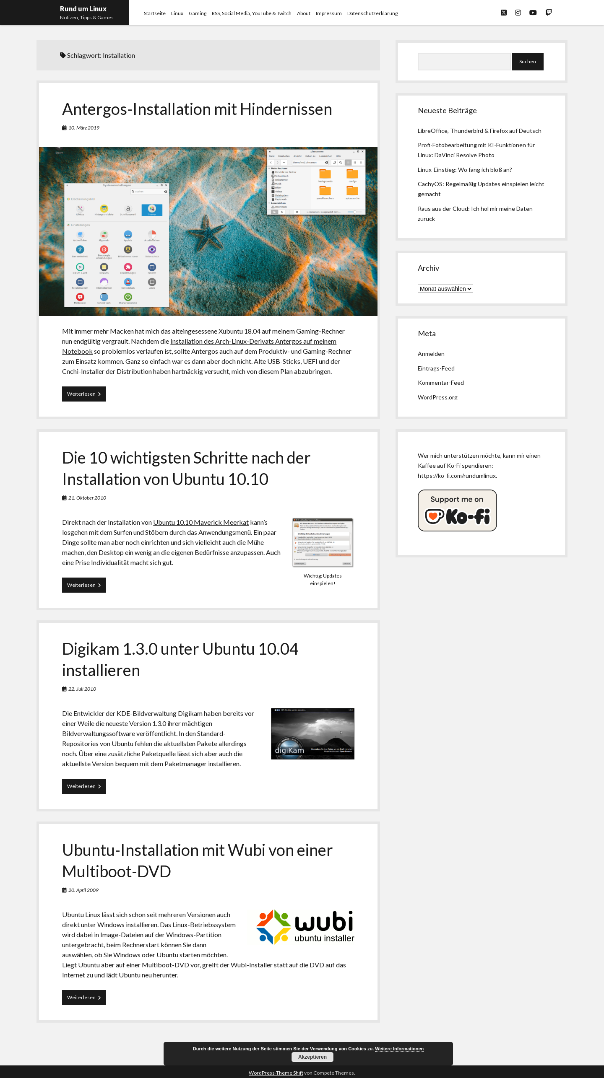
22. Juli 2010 (82, 689)
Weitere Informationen (399, 1048)
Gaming (197, 13)
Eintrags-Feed (436, 368)
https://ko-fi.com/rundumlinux (457, 475)
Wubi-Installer (252, 965)
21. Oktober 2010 (87, 498)
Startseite (155, 13)
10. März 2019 (83, 127)
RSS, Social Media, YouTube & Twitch (252, 13)
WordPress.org (438, 397)
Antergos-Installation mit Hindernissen (197, 108)
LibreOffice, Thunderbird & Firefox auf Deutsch (480, 130)
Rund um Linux (83, 9)
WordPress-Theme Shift (276, 1073)
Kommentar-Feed (441, 382)
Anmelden (431, 353)
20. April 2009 (83, 890)
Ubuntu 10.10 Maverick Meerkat (201, 522)
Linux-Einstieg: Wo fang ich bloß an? (465, 169)
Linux (177, 13)
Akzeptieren (312, 1057)
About (303, 13)
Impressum (329, 13)
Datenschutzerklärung (372, 13)
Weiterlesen (86, 396)
